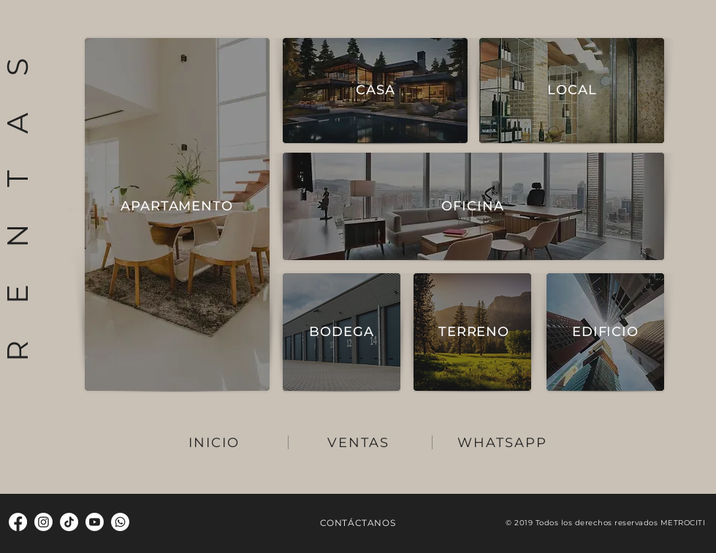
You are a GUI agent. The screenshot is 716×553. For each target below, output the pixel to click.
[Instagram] (43, 522)
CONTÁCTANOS (358, 522)
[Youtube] (94, 522)
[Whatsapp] (120, 522)
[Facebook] (18, 522)
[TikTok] (69, 522)
